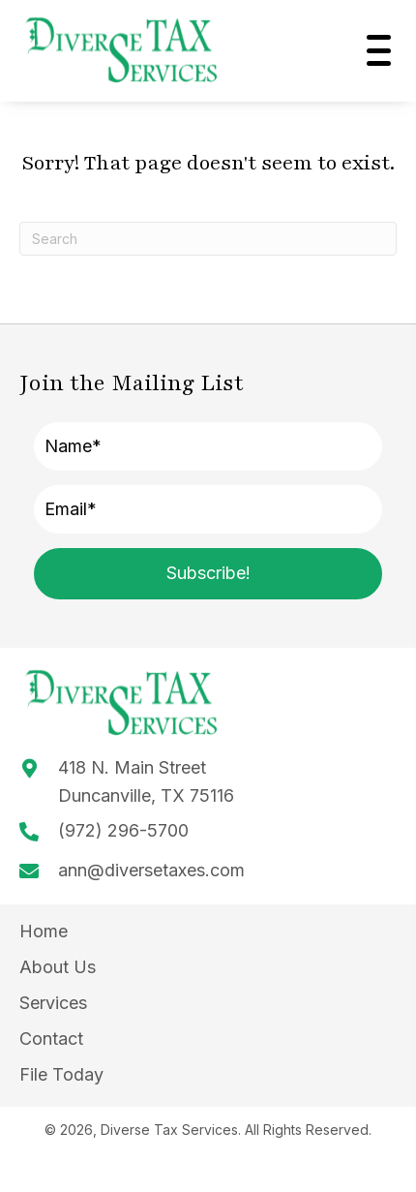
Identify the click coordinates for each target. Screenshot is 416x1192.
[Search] (208, 239)
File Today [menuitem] (61, 1074)
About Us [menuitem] (57, 967)
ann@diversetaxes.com (151, 870)
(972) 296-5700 (123, 830)
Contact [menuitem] (51, 1038)
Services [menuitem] (53, 1003)
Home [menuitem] (43, 931)
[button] (374, 50)
